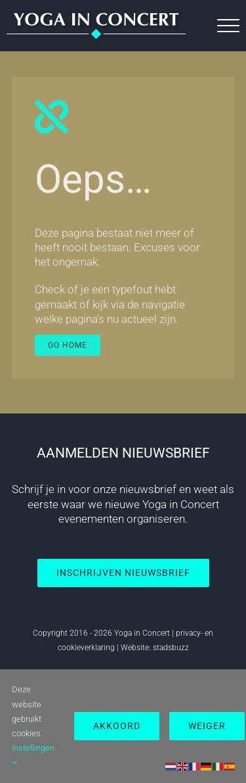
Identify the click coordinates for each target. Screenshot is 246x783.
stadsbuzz (171, 647)
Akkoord (116, 726)
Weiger (207, 726)
